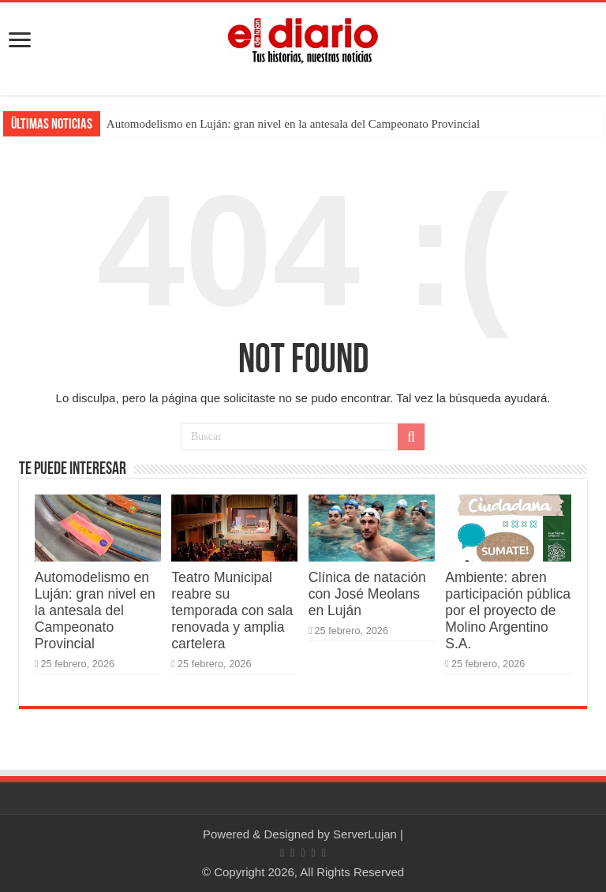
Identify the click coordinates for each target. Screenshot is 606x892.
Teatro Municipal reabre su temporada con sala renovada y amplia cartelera (232, 610)
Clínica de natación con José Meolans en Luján (367, 593)
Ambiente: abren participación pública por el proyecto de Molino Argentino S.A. (507, 610)
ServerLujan (365, 834)
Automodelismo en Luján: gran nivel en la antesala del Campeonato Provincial (293, 124)
